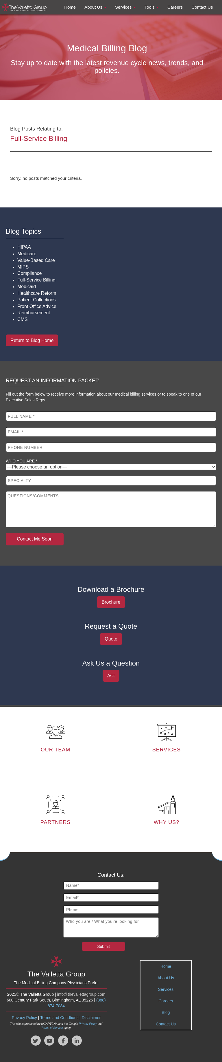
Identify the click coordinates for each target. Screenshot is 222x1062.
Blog (166, 1011)
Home (165, 965)
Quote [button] (111, 638)
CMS (22, 319)
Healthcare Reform (36, 293)
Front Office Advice (36, 306)
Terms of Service (52, 1026)
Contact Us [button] (202, 7)
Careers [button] (175, 7)
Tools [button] (152, 7)
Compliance (29, 273)
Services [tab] (166, 988)
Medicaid (26, 286)
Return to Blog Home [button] (31, 340)
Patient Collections (36, 299)
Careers (166, 999)
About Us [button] (95, 7)
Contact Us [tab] (166, 1023)
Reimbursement (33, 312)
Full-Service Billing (36, 279)
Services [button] (125, 7)
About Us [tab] (166, 976)
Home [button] (70, 7)
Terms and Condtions (59, 1016)
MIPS (23, 266)
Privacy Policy (24, 1016)
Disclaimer (91, 1016)
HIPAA (24, 247)
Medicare (26, 253)
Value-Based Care (36, 260)
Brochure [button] (111, 602)
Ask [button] (111, 675)
